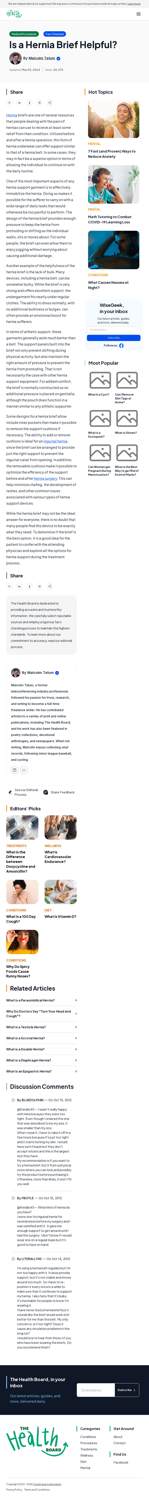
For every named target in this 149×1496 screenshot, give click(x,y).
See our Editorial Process (23, 792)
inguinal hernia (55, 441)
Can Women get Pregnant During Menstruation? (99, 470)
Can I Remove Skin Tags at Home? (124, 398)
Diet (48, 910)
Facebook (120, 1462)
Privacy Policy (14, 1489)
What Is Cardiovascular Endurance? (58, 857)
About (117, 1437)
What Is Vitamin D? (60, 916)
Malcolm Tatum (42, 58)
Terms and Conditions (37, 1489)
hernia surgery (45, 478)
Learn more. (134, 3)
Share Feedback (58, 792)
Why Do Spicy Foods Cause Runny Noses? (18, 971)
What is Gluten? (126, 432)
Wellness (53, 846)
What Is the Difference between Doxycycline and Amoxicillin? (20, 861)
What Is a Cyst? (98, 394)
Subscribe (114, 337)
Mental (94, 144)
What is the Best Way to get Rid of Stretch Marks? (127, 470)
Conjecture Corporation (47, 1484)
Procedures (88, 1443)
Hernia (11, 115)
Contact (119, 1443)
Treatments (16, 846)
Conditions (16, 910)
